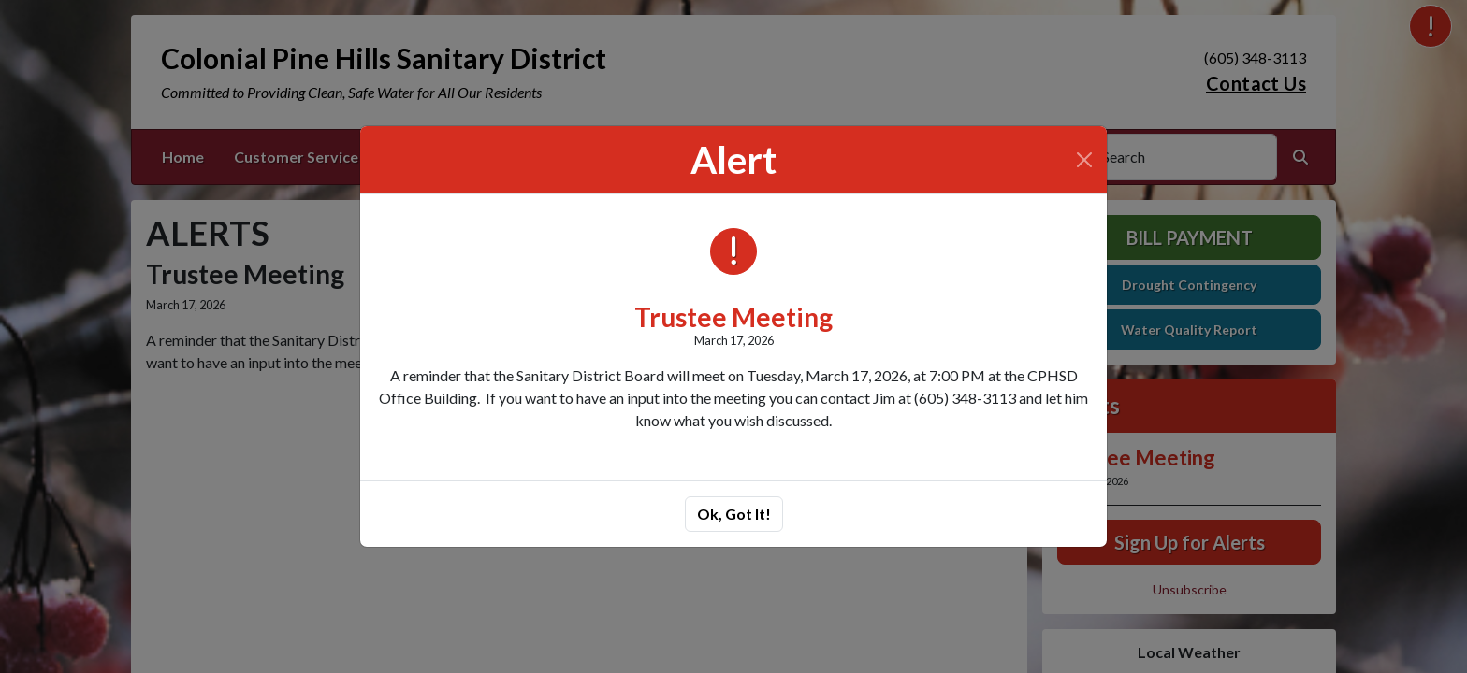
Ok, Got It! (734, 514)
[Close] (1084, 160)
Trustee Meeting (733, 317)
